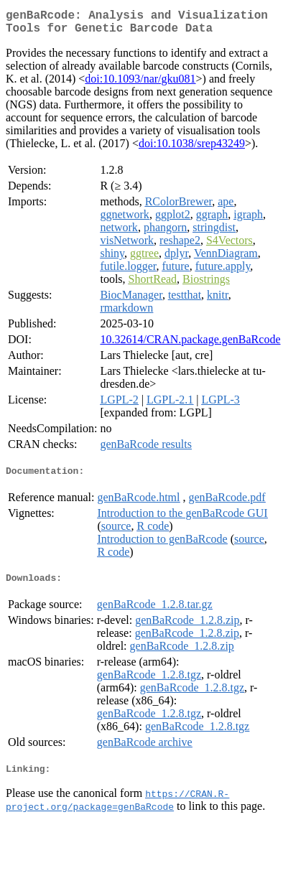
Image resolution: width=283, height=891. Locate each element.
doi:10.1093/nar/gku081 (140, 84)
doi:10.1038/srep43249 (192, 149)
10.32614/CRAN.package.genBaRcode (190, 345)
